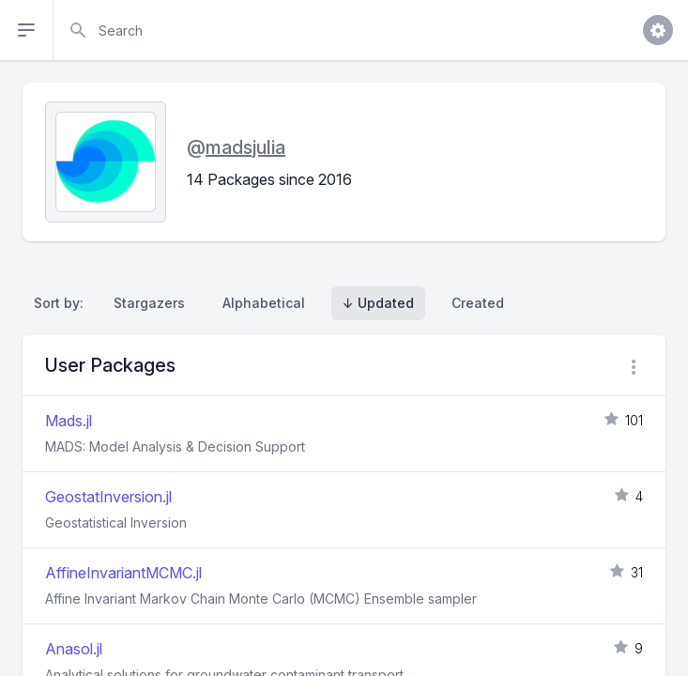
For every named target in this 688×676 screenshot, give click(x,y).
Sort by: (62, 303)
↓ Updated (378, 303)
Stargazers (149, 303)
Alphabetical (263, 303)
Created (477, 303)
